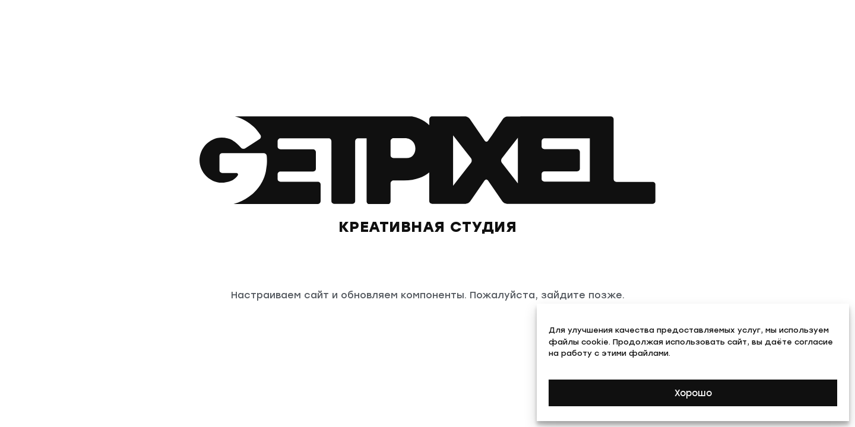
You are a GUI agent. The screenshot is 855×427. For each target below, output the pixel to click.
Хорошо (693, 393)
